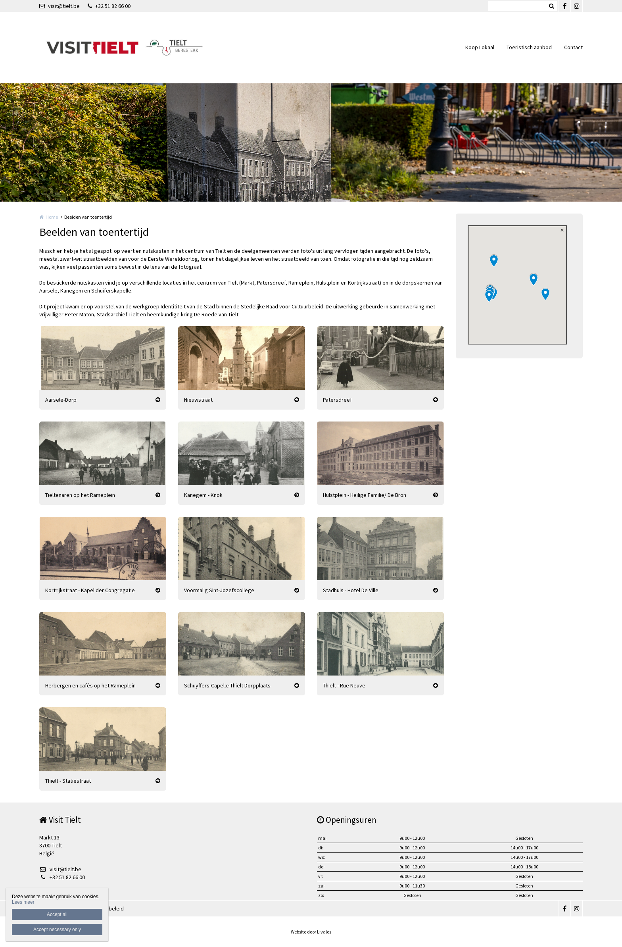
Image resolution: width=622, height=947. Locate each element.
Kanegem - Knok (203, 495)
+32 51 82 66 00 (109, 6)
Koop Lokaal (479, 47)
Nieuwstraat (198, 399)
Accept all (57, 914)
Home (52, 217)
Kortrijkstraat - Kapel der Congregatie (90, 590)
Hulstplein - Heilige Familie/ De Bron (364, 495)
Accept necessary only (57, 929)
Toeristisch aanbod (529, 47)
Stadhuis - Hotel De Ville (350, 590)
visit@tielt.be (59, 6)
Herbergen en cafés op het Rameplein (90, 685)
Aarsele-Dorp (61, 399)
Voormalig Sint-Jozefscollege (219, 590)
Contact (573, 47)
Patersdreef (337, 399)
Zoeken (551, 6)
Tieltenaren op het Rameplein (80, 495)
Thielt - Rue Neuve (344, 685)
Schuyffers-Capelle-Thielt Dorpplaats (227, 685)
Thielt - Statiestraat (68, 780)
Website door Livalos (311, 932)
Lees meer (23, 902)
